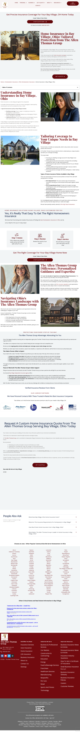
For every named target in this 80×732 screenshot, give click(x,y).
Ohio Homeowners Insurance (26, 82)
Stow (65, 562)
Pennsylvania (53, 725)
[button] (77, 87)
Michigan (44, 723)
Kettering (31, 589)
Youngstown (65, 594)
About (49, 3)
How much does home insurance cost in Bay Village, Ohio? (46, 527)
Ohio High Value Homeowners (67, 204)
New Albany (48, 577)
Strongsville (66, 563)
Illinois (60, 721)
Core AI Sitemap (33, 704)
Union (65, 573)
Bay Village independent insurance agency (19, 373)
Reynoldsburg (66, 553)
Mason (48, 563)
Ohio (47, 725)
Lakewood (31, 594)
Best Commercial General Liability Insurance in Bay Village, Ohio (57, 616)
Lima (48, 553)
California (31, 721)
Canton (14, 578)
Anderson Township (14, 551)
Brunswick (14, 577)
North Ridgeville (48, 583)
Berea (14, 567)
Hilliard (31, 578)
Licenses (50, 702)
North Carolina (41, 725)
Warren (66, 582)
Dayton (31, 550)
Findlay (31, 567)
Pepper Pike (48, 594)
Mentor (49, 568)
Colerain (14, 589)
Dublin (31, 557)
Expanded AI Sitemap (44, 704)
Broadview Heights (14, 575)
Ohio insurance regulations (62, 284)
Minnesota (50, 723)
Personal (23, 3)
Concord (14, 592)
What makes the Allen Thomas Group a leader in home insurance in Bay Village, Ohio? (50, 533)
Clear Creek (14, 583)
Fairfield (31, 563)
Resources (57, 3)
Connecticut (44, 721)
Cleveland (14, 585)
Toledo (66, 570)
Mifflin (48, 573)
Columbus (14, 590)
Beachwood (14, 562)
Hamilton (31, 577)
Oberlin (49, 589)
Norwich (48, 587)
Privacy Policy (30, 702)
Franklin (31, 568)
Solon (65, 558)
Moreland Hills (48, 575)
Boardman (14, 570)
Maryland (38, 723)
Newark (49, 578)
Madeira (48, 558)
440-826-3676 (39, 718)
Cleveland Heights (14, 587)
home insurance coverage (60, 55)
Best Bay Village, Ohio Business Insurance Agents (23, 487)
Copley (14, 594)
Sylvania (66, 565)
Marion (48, 562)
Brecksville (14, 573)
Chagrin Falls (14, 580)
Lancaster (48, 550)
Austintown (14, 557)
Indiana (22, 723)
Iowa (27, 723)
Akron (14, 550)
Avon (14, 558)
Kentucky (31, 723)
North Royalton (48, 585)
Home (16, 2)
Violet (65, 578)
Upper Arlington (65, 577)
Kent (31, 587)
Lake (31, 592)
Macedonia (49, 557)
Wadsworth (66, 580)
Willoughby (66, 590)
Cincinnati (14, 582)
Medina (49, 567)
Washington (66, 583)
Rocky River (66, 555)
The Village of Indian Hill (65, 568)
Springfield (66, 560)
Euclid (31, 560)
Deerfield (31, 551)
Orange (49, 590)
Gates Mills (31, 572)
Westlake (65, 589)
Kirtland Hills (31, 590)
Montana (56, 723)
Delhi (31, 555)
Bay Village (14, 560)
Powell (66, 551)
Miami (48, 570)
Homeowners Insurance (11, 82)
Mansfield (48, 560)
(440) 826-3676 (45, 25)
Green (31, 573)
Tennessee (31, 726)
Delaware (31, 553)
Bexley (14, 568)
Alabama (20, 721)
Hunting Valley (31, 583)
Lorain (48, 555)
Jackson (31, 585)
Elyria (31, 558)
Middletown (48, 572)
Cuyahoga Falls (14, 595)
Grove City (31, 575)
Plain (65, 550)
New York (33, 725)
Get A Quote (41, 3)
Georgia (55, 721)
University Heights (66, 575)
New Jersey (27, 725)
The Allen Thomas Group (10, 438)
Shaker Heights (66, 557)
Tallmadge (66, 567)
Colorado (37, 721)
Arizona (26, 721)
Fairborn (31, 562)
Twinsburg (66, 572)
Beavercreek (14, 563)
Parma (48, 592)
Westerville (66, 587)
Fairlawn (31, 565)
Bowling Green (14, 572)
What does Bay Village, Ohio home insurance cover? (44, 517)
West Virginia (52, 726)
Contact (37, 5)
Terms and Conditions (41, 702)
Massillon (48, 565)
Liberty (49, 551)
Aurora (14, 555)
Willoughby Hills (65, 592)
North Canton (48, 580)
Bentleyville (14, 565)
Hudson (31, 582)
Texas (37, 726)
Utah (41, 726)
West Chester (65, 585)
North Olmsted (48, 582)
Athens (14, 553)
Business (31, 3)
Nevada (21, 725)
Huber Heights (31, 580)
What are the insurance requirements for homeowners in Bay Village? (50, 522)
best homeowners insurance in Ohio (50, 220)
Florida (50, 721)
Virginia (46, 726)
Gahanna (31, 570)
